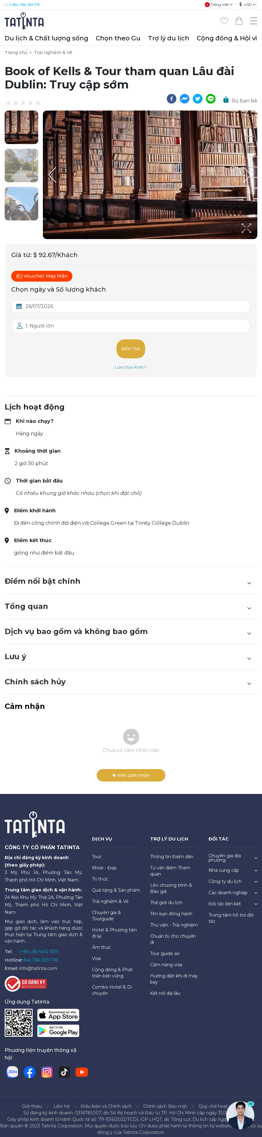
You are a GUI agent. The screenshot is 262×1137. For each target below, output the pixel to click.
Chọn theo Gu (118, 38)
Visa (96, 953)
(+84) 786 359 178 (24, 4)
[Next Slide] (248, 175)
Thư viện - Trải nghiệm (174, 920)
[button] (21, 127)
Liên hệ (61, 1101)
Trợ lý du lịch (168, 38)
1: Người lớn (39, 326)
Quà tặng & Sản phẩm (116, 885)
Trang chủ (16, 52)
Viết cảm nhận (131, 770)
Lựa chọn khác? (130, 362)
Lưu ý (128, 651)
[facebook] (172, 99)
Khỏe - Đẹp (104, 863)
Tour (96, 851)
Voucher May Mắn (41, 276)
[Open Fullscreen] (255, 238)
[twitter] (198, 99)
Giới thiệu (32, 1101)
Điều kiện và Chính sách (106, 1101)
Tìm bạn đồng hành (171, 909)
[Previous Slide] (52, 175)
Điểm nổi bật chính (128, 576)
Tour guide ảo (165, 948)
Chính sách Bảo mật (165, 1101)
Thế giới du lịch (166, 897)
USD (245, 4)
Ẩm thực (101, 942)
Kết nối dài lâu (165, 988)
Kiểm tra (131, 346)
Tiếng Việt (217, 4)
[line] (211, 99)
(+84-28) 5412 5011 (39, 946)
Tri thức (100, 874)
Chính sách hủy (128, 677)
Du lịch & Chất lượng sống (46, 38)
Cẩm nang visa (166, 960)
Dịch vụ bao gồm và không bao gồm (128, 626)
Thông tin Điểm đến (171, 851)
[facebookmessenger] (185, 99)
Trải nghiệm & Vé (53, 52)
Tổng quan (128, 601)
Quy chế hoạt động (220, 1101)
